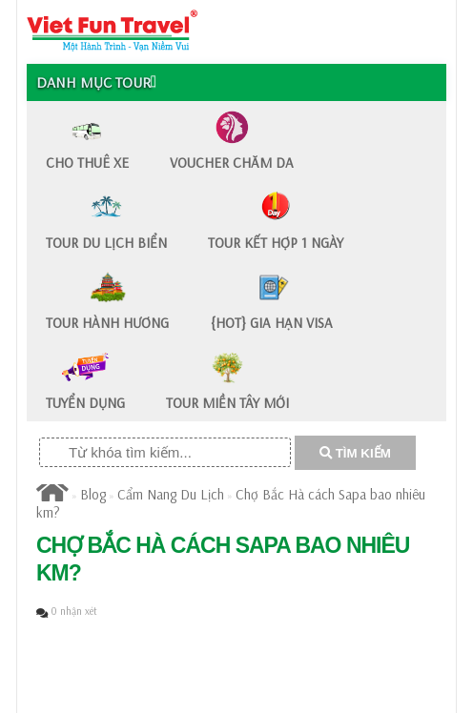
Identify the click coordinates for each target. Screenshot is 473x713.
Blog (93, 494)
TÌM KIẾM (355, 453)
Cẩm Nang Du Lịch (170, 494)
